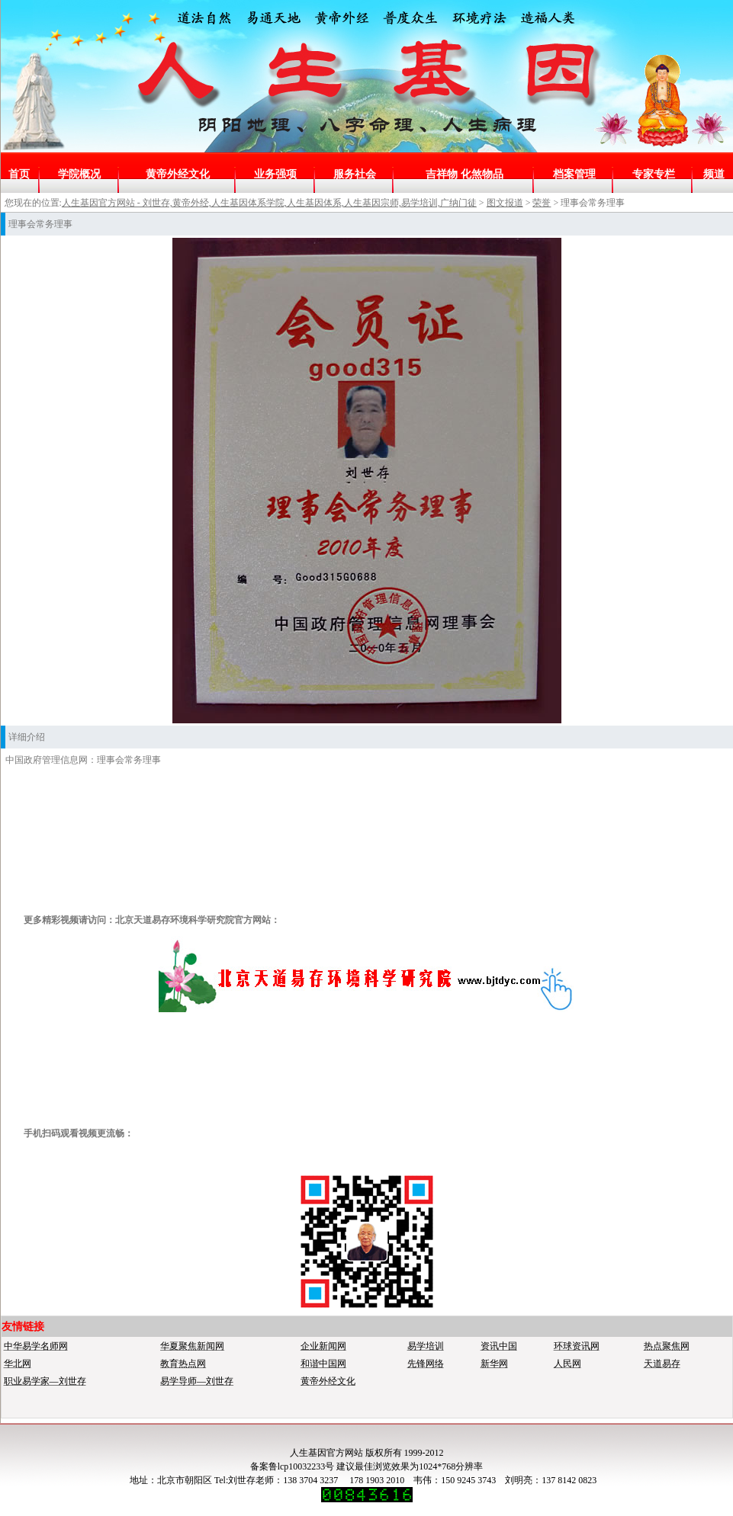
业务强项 (275, 174)
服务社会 (354, 174)
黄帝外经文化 (178, 174)
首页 (19, 174)
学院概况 (79, 174)
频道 (714, 174)
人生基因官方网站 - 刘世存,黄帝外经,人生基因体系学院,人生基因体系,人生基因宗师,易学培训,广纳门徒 (269, 202)
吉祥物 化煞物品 (464, 174)
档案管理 (574, 174)
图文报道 (505, 202)
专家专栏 (653, 174)
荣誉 (541, 202)
